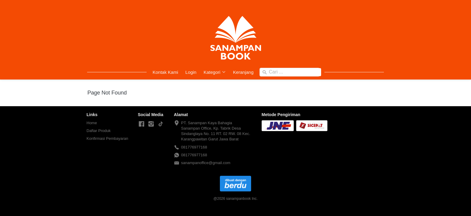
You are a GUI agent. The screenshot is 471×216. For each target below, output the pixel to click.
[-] (141, 124)
